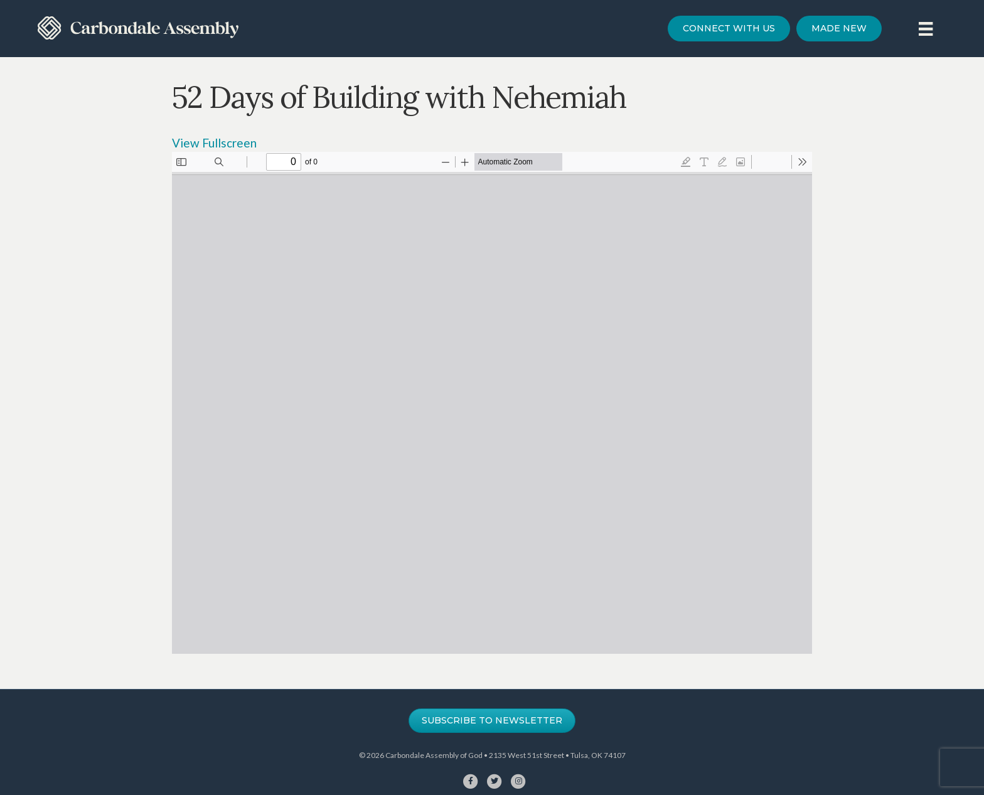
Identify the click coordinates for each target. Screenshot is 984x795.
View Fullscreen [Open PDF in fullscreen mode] (214, 143)
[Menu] (925, 29)
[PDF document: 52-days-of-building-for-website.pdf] (492, 403)
